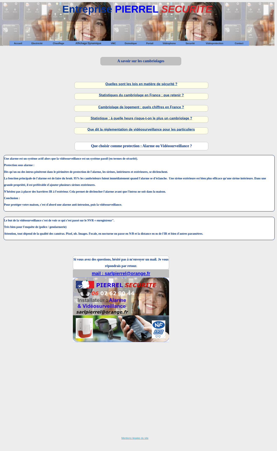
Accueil (18, 43)
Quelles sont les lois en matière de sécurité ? (141, 84)
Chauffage (58, 43)
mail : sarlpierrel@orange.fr (121, 273)
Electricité (37, 43)
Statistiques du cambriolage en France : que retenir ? (141, 95)
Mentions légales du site (134, 438)
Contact (239, 43)
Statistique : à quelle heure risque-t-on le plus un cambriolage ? (141, 118)
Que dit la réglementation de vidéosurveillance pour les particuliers (141, 129)
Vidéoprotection (214, 43)
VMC (113, 43)
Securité (190, 43)
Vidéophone (169, 43)
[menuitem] (18, 43)
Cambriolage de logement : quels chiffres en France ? (141, 107)
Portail (149, 43)
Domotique (131, 43)
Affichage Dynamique (88, 43)
